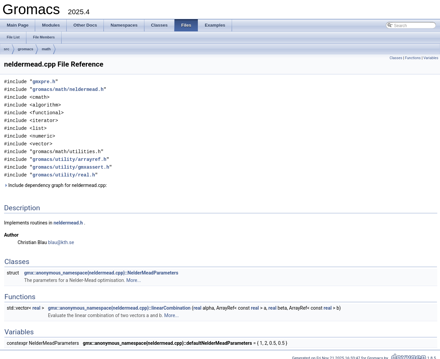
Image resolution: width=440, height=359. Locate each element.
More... (133, 276)
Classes (396, 58)
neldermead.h (68, 218)
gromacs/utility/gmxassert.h (70, 163)
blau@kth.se (61, 238)
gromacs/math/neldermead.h (67, 89)
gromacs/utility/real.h (63, 170)
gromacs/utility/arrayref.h (69, 155)
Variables (430, 58)
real (36, 303)
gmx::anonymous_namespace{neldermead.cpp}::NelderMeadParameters (101, 268)
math (46, 49)
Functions (413, 58)
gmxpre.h (43, 81)
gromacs (25, 49)
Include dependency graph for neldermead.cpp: (55, 181)
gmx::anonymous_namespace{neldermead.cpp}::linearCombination (119, 303)
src (6, 49)
